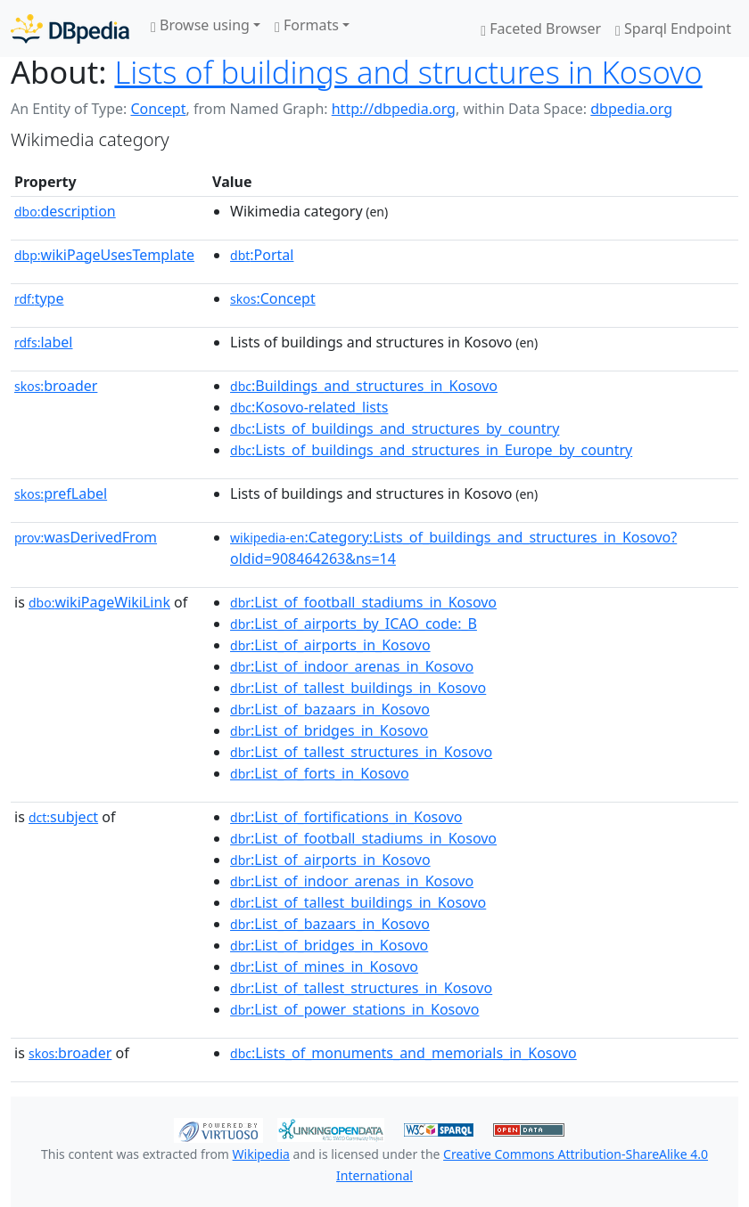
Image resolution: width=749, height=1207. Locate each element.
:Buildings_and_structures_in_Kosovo (364, 386)
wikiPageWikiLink (99, 602)
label (43, 342)
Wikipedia (261, 1154)
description (65, 211)
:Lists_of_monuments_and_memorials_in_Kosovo (403, 1053)
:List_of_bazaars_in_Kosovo (330, 709)
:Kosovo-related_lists (309, 407)
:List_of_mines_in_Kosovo (324, 966)
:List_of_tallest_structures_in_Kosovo (361, 752)
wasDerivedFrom (85, 537)
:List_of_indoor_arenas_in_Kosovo (351, 666)
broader (55, 386)
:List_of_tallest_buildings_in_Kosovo (358, 687)
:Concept (273, 298)
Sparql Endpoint (673, 28)
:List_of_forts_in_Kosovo (319, 773)
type (39, 298)
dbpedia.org (631, 108)
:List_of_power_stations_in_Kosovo (354, 1009)
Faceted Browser (541, 28)
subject (63, 817)
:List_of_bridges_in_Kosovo (329, 730)
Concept (157, 108)
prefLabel (60, 493)
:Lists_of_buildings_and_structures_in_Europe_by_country (431, 450)
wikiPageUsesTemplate (104, 255)
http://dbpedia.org (394, 108)
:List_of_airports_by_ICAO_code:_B (353, 623)
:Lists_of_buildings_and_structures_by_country (394, 428)
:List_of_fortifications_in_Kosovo (346, 817)
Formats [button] (307, 25)
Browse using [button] (200, 25)
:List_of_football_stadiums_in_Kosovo (363, 602)
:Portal (261, 255)
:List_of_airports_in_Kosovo (330, 645)
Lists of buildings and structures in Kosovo (408, 72)
